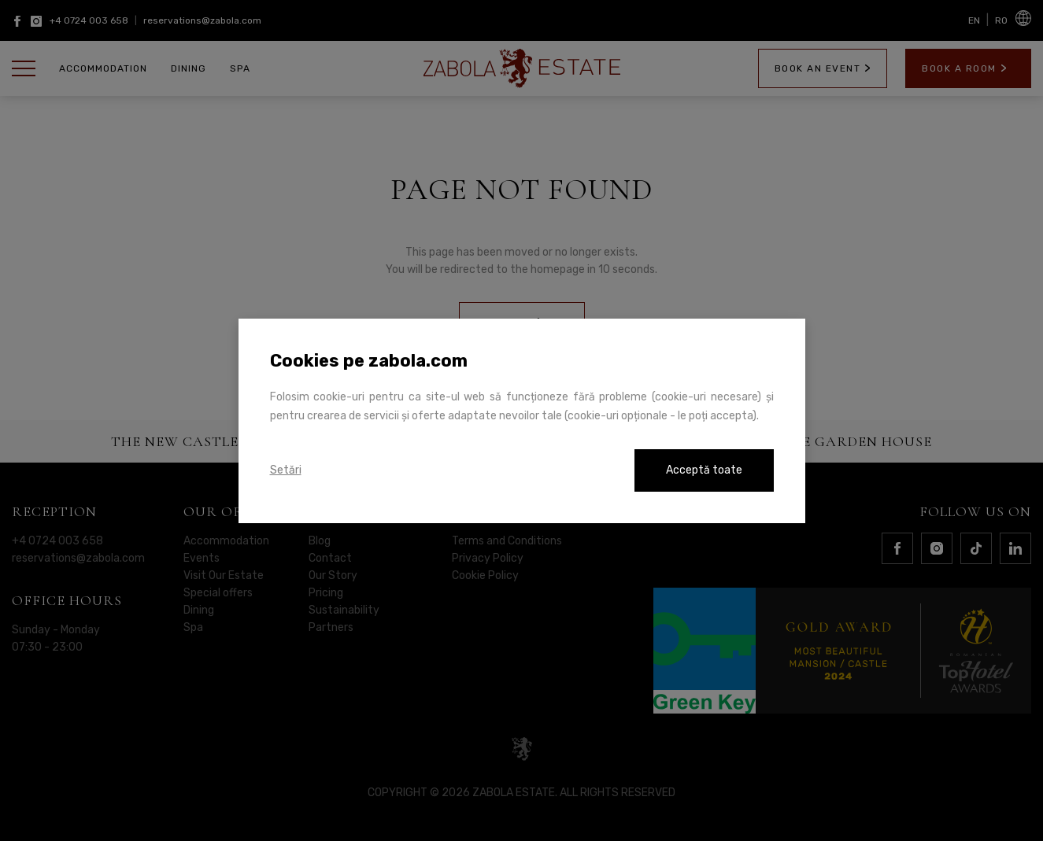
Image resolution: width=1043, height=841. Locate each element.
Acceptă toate (704, 470)
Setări (285, 470)
